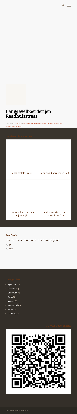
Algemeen (12, 284)
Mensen (11, 301)
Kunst (10, 297)
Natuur (11, 309)
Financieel (12, 288)
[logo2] (32, 5)
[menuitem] (61, 5)
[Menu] (67, 5)
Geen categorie (28, 123)
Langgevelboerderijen (41, 123)
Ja (10, 244)
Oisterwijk (12, 313)
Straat (20, 126)
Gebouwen (18, 123)
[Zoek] (61, 5)
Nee (11, 248)
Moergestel (54, 123)
